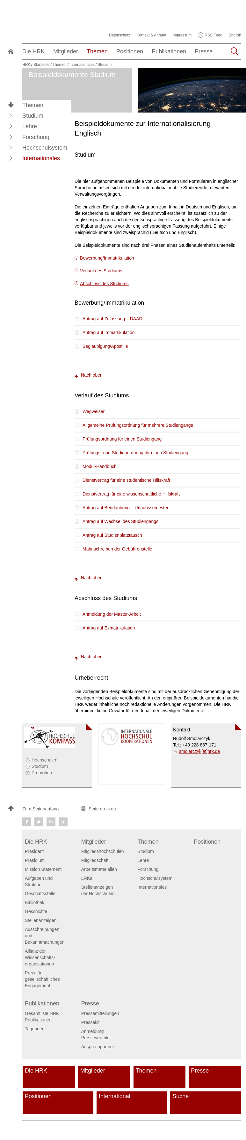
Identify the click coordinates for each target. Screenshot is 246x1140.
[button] (10, 115)
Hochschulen (44, 759)
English (235, 35)
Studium (40, 766)
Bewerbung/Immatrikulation (107, 258)
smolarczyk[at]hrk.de (199, 751)
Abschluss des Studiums (104, 283)
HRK (26, 64)
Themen (32, 105)
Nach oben (89, 375)
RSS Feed (213, 35)
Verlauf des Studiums (101, 270)
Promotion (42, 772)
